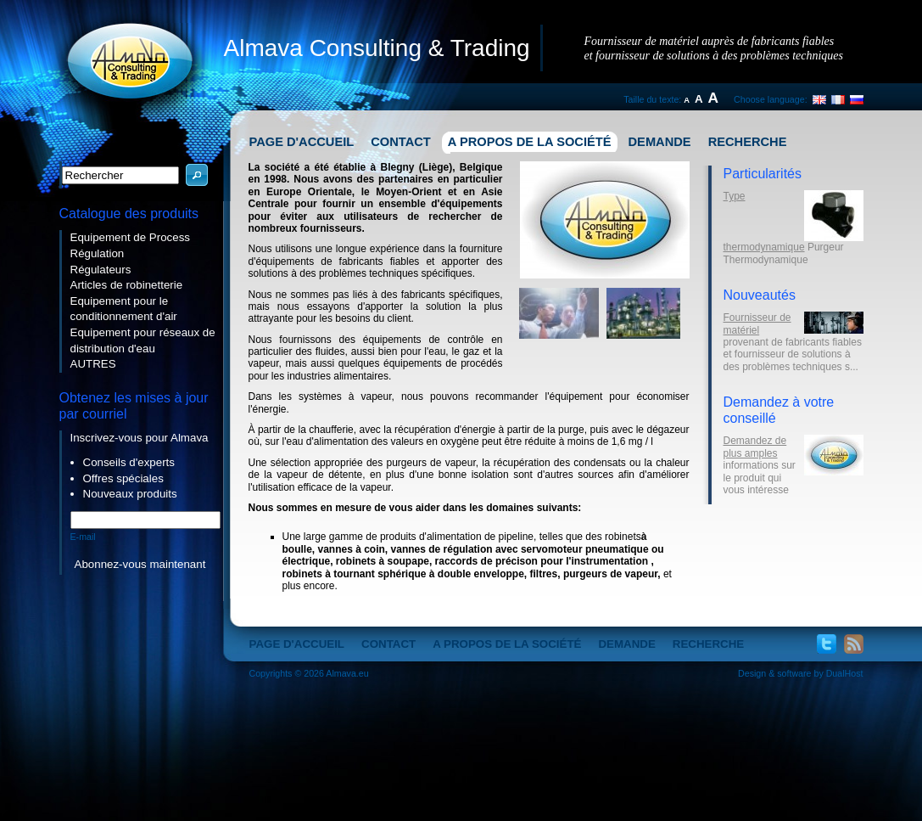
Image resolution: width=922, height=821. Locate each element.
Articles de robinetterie (126, 284)
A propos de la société (530, 142)
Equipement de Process (130, 237)
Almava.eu (347, 673)
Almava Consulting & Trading (377, 48)
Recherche (747, 142)
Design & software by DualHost (800, 673)
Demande (660, 142)
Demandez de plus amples (755, 446)
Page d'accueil (302, 142)
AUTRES (93, 363)
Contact (401, 142)
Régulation (97, 253)
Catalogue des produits (129, 213)
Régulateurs (100, 269)
